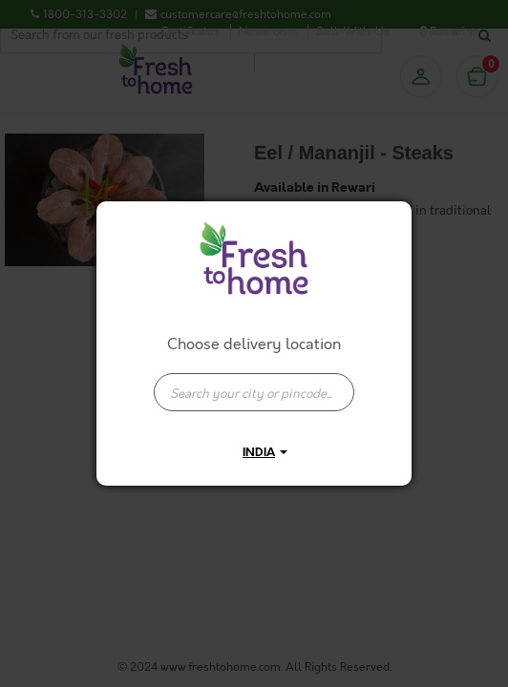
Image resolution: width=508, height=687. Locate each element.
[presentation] (254, 392)
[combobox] (254, 382)
